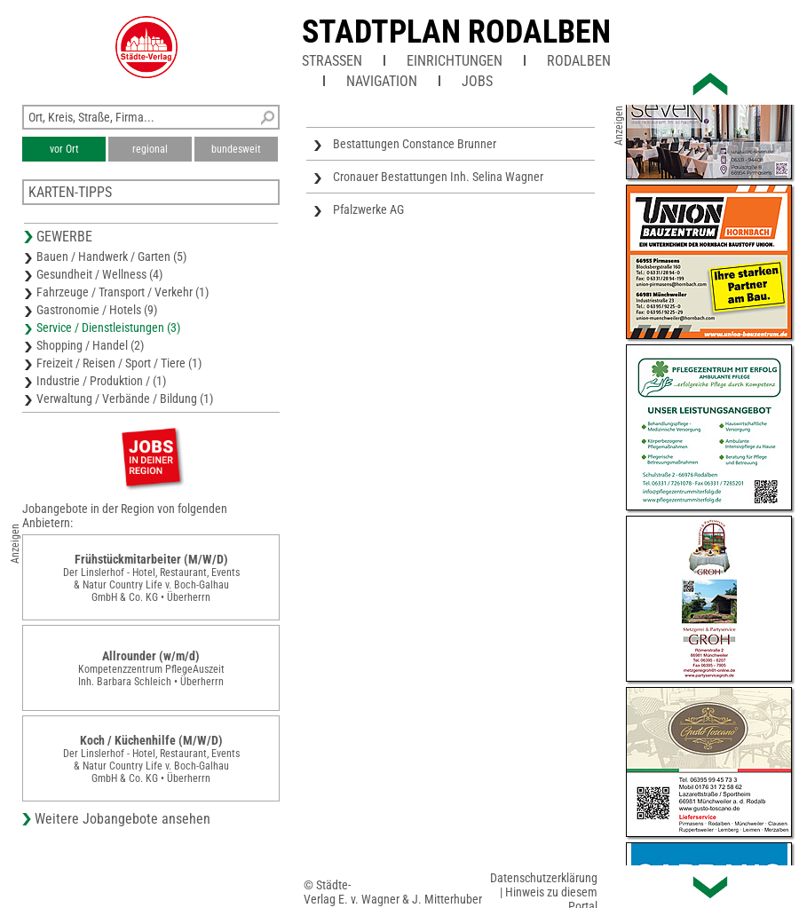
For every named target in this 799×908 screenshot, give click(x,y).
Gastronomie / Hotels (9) (96, 310)
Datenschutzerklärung (543, 878)
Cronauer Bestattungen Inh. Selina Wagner (438, 177)
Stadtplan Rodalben (456, 32)
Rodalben (579, 60)
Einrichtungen (454, 60)
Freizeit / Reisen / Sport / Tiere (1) (119, 363)
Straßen (332, 60)
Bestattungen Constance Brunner (414, 144)
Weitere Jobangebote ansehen (122, 818)
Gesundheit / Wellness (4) (99, 274)
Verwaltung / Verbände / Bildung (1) (124, 398)
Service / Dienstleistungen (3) (108, 327)
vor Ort (64, 149)
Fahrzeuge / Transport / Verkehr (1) (122, 292)
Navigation (381, 81)
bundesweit (236, 149)
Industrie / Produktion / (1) (101, 381)
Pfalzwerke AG (368, 209)
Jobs (477, 81)
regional (150, 149)
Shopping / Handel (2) (90, 345)
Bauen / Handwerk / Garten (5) (111, 256)
